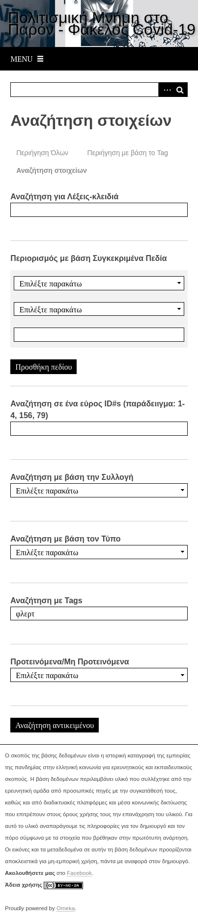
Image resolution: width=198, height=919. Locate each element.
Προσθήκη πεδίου (43, 366)
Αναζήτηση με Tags (46, 600)
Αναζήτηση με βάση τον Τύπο (65, 539)
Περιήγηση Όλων (42, 153)
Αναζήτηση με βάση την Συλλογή (71, 477)
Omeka (66, 908)
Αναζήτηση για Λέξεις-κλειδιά (64, 196)
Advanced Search (165, 89)
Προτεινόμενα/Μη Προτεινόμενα (69, 662)
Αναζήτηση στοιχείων (51, 170)
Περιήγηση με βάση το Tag (128, 153)
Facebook (79, 873)
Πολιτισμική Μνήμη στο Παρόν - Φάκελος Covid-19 (102, 23)
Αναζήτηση (180, 89)
